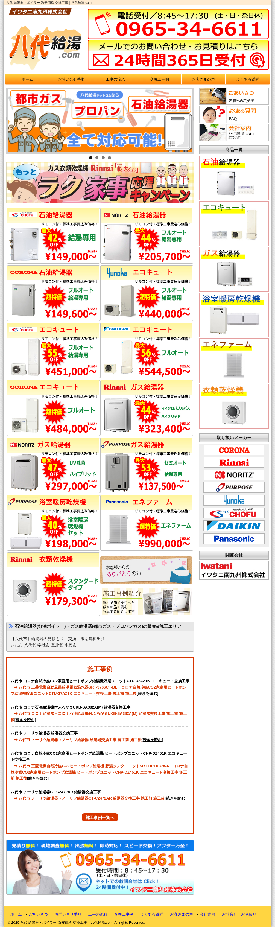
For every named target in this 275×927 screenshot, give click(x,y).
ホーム (27, 79)
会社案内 (207, 914)
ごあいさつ (38, 914)
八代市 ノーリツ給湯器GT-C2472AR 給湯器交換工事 (56, 792)
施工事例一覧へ (100, 817)
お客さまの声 (203, 79)
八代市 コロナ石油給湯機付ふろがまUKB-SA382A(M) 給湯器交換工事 (71, 707)
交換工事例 (159, 79)
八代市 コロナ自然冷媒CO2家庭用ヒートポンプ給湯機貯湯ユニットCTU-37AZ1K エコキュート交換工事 (100, 681)
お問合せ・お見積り (239, 914)
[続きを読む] (147, 693)
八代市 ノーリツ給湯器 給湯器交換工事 (44, 733)
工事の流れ (115, 79)
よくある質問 (247, 79)
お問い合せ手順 (71, 79)
